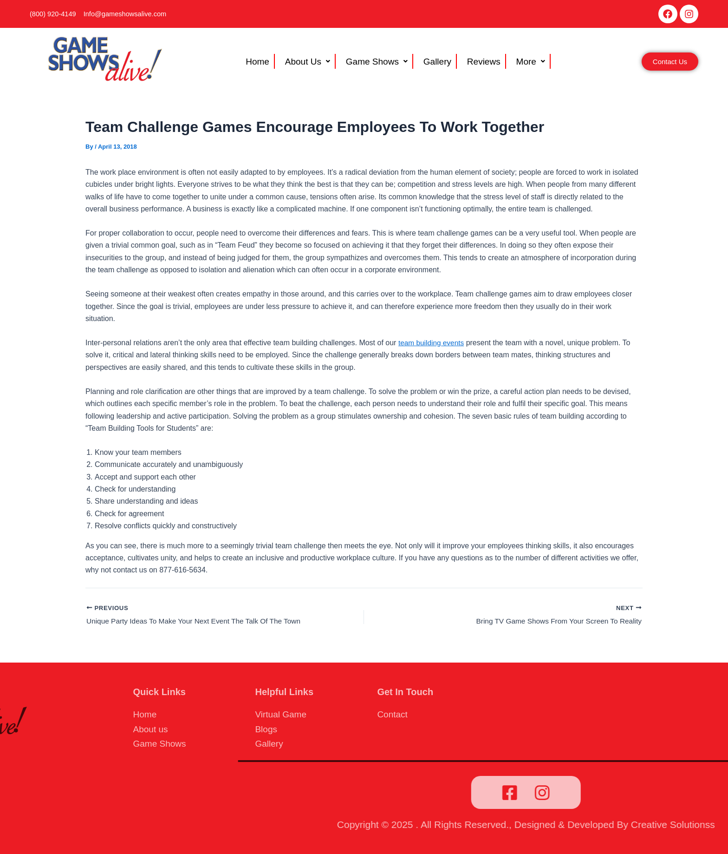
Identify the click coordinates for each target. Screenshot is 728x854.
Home (272, 63)
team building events (432, 345)
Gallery (434, 63)
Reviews (474, 63)
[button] (317, 63)
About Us (315, 63)
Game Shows (379, 63)
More (514, 63)
